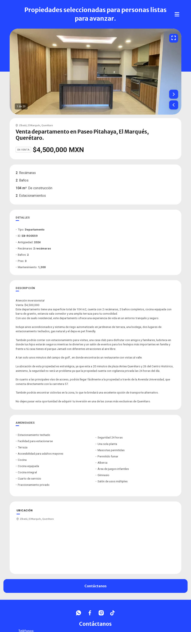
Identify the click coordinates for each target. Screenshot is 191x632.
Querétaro (47, 125)
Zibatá (23, 125)
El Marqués (34, 125)
